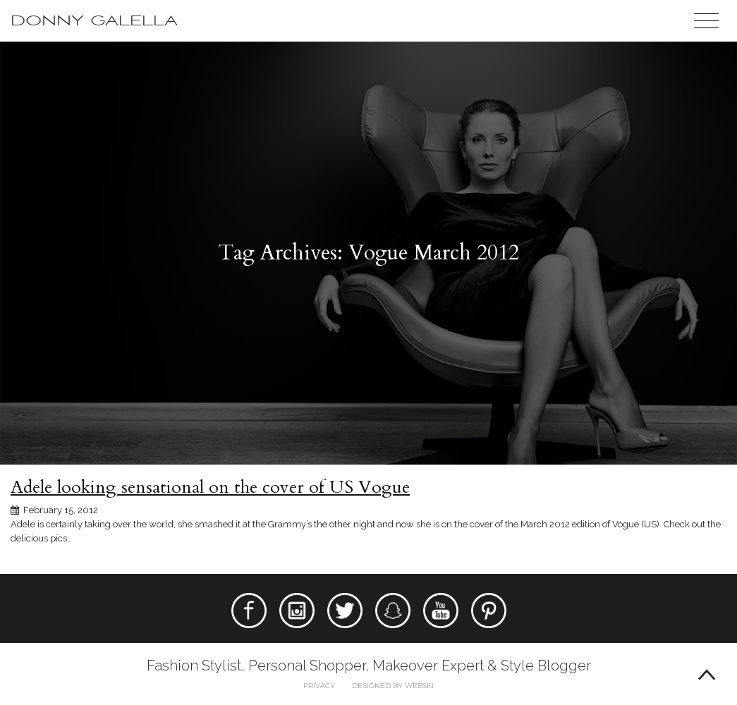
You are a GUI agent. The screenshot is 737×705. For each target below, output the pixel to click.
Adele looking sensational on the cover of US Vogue (210, 487)
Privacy (319, 685)
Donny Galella (94, 21)
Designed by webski (393, 685)
